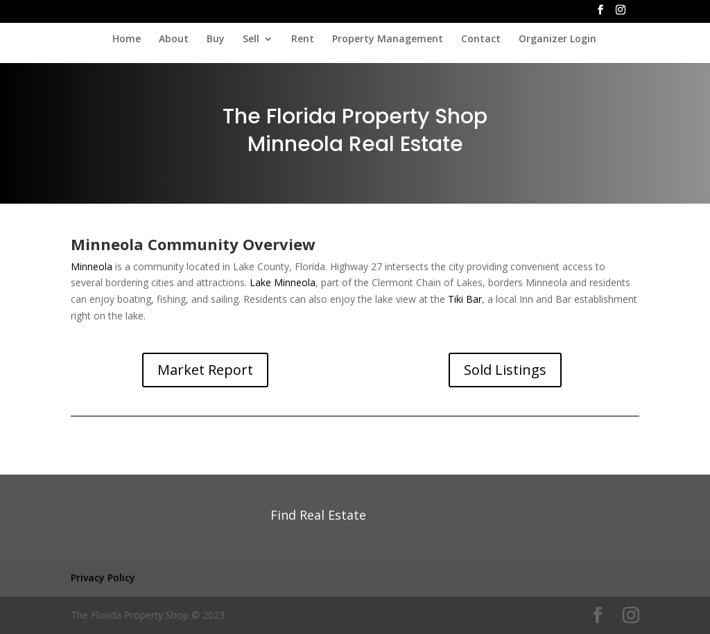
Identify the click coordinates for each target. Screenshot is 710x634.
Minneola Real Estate (355, 144)
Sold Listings (505, 369)
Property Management (387, 39)
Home (126, 39)
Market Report (205, 369)
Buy (216, 39)
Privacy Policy (103, 577)
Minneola (91, 266)
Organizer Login (557, 39)
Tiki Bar (465, 299)
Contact (481, 39)
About (174, 39)
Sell (251, 39)
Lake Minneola (282, 282)
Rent (302, 39)
